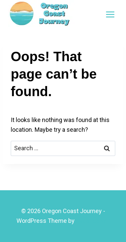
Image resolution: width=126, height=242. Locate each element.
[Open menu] (110, 14)
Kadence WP (93, 220)
